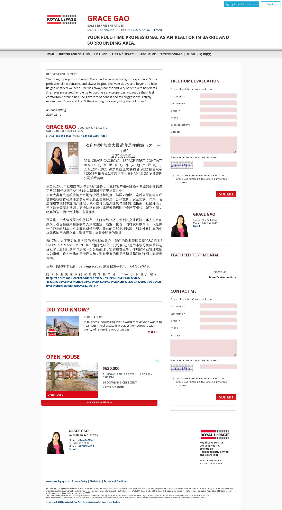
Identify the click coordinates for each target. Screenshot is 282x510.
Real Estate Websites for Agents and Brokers (99, 502)
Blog (191, 54)
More (151, 332)
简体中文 (205, 54)
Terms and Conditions (116, 481)
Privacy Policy (79, 481)
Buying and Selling (74, 54)
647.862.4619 (108, 30)
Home (50, 54)
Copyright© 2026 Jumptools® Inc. (62, 502)
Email (158, 30)
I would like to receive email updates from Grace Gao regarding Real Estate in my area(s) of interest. (202, 179)
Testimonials (171, 54)
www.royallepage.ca (57, 481)
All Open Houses (98, 402)
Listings (101, 54)
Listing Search (124, 54)
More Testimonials (221, 277)
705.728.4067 (141, 30)
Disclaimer (95, 481)
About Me (148, 54)
